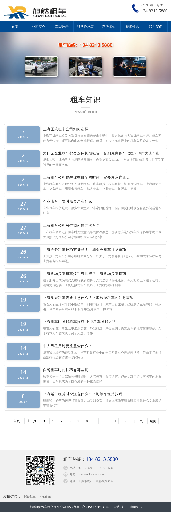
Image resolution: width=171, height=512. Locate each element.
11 (114, 421)
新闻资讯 (132, 27)
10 (104, 421)
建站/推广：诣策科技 (127, 507)
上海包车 (29, 496)
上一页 (31, 421)
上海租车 (45, 496)
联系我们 (155, 27)
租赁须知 (109, 27)
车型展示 (62, 27)
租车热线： (90, 459)
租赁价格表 (85, 27)
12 (124, 421)
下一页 (138, 421)
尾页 (153, 421)
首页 (15, 27)
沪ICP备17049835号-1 (96, 507)
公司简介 (38, 27)
